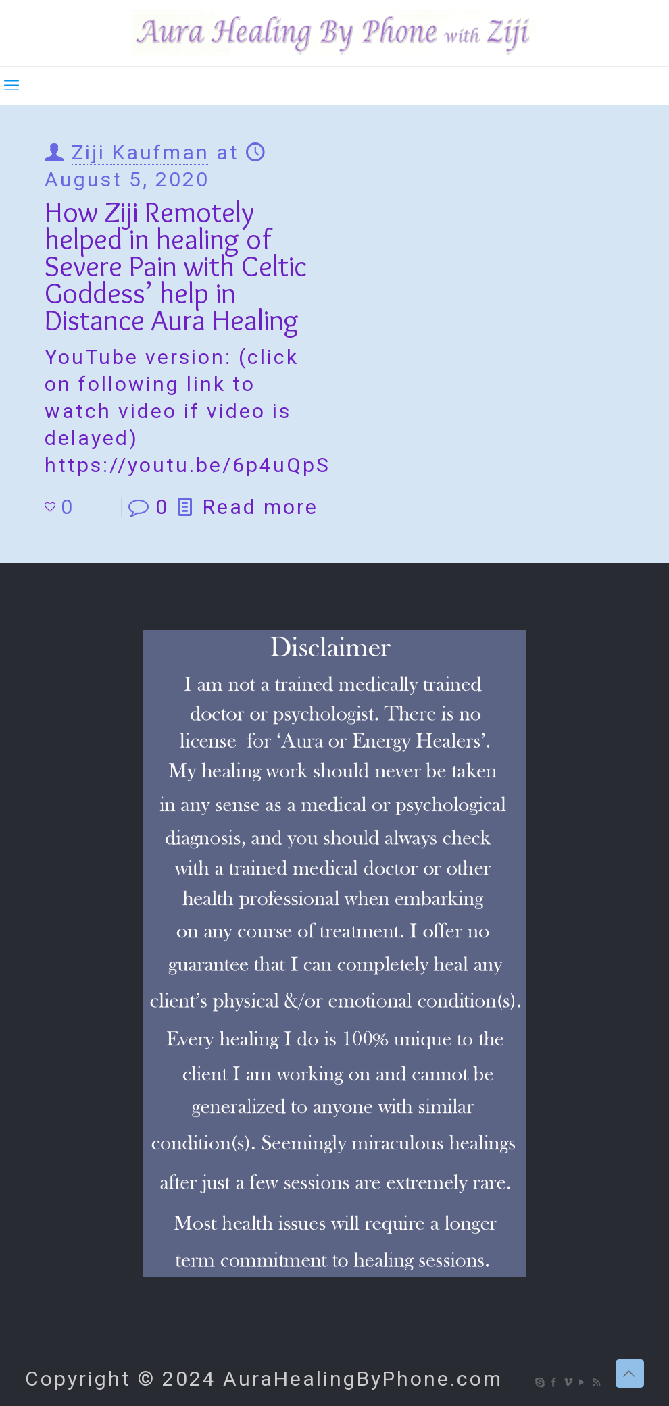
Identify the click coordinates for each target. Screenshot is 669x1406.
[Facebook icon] (554, 1382)
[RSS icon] (597, 1382)
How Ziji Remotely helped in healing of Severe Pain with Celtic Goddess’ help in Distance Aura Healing (176, 266)
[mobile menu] (11, 85)
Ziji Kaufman (140, 152)
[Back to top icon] (630, 1373)
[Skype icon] (540, 1382)
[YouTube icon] (583, 1382)
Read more (260, 507)
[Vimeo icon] (569, 1382)
